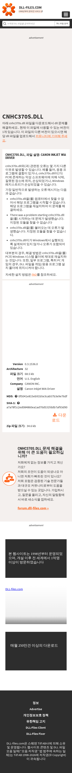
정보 (36, 702)
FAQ (34, 274)
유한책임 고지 (35, 721)
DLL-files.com (14, 589)
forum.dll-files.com (32, 508)
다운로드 (59, 418)
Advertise (36, 709)
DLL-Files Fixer (35, 733)
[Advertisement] (36, 76)
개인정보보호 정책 (35, 715)
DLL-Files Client (36, 727)
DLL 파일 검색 (62, 23)
